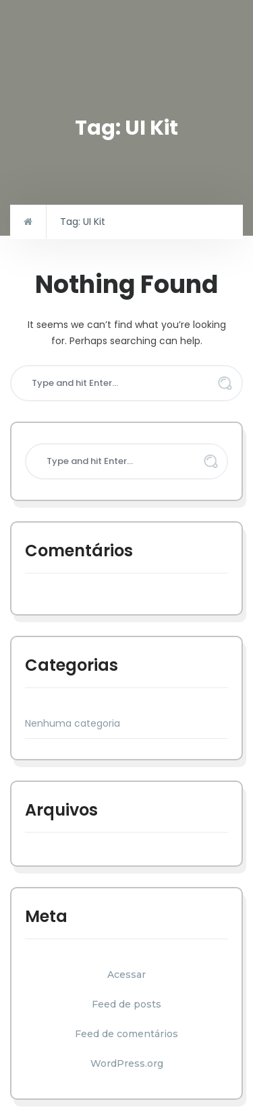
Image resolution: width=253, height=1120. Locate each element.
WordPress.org (126, 1063)
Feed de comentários (126, 1034)
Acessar (126, 974)
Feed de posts (126, 1004)
